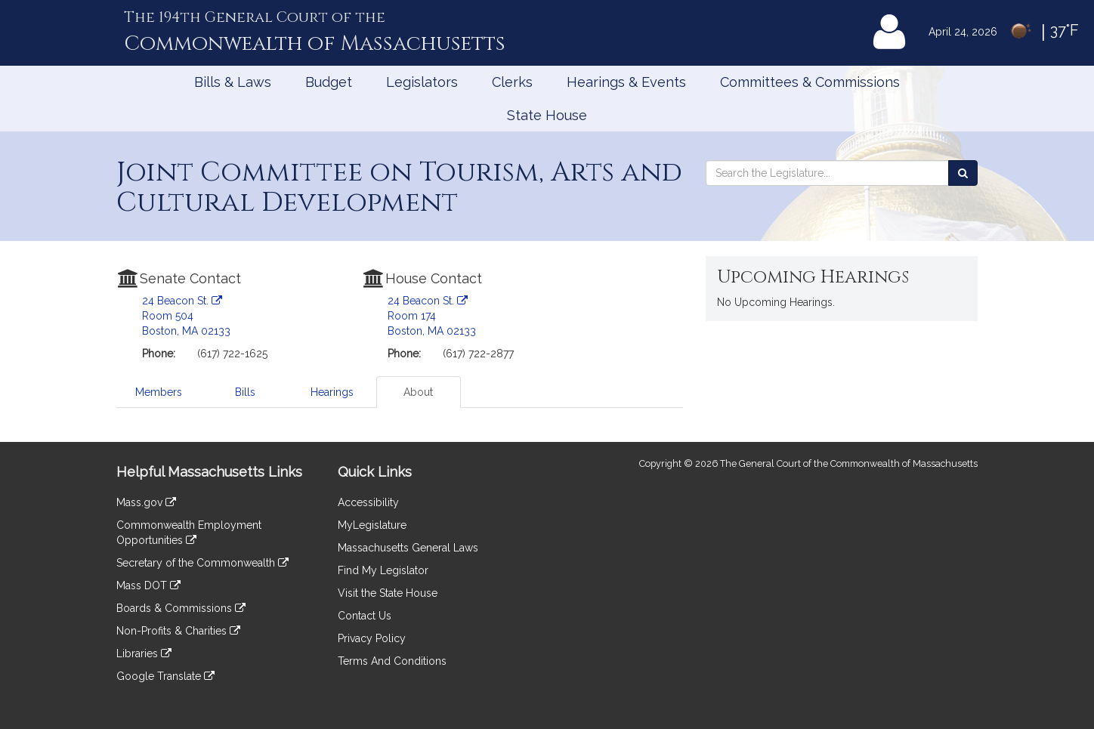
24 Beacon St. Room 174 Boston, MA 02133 (432, 316)
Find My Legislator (383, 570)
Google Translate (165, 676)
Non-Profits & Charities (178, 631)
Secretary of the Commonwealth (202, 563)
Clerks (512, 82)
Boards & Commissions (181, 608)
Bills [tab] (245, 392)
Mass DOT (148, 585)
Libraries (144, 653)
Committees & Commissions (810, 82)
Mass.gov (146, 502)
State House (547, 115)
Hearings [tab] (332, 392)
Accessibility (368, 502)
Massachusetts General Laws (408, 548)
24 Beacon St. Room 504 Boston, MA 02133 (186, 316)
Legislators (422, 82)
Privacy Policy (372, 638)
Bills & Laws (232, 82)
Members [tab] (158, 392)
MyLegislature (372, 525)
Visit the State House (387, 593)
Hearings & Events (626, 82)
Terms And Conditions (392, 661)
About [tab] (418, 392)
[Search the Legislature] (963, 173)
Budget (328, 82)
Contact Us (364, 616)
